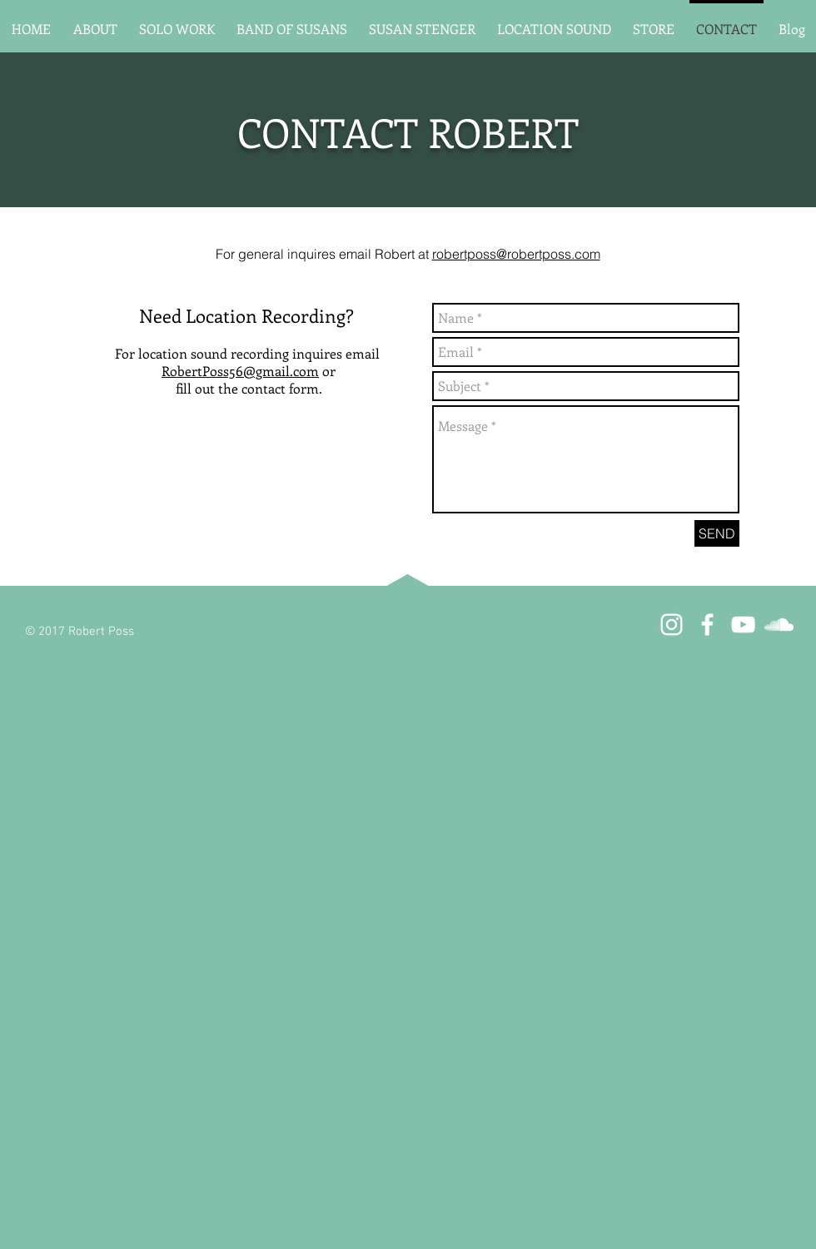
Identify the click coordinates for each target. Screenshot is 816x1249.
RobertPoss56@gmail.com (240, 370)
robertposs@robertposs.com (516, 253)
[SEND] (716, 533)
